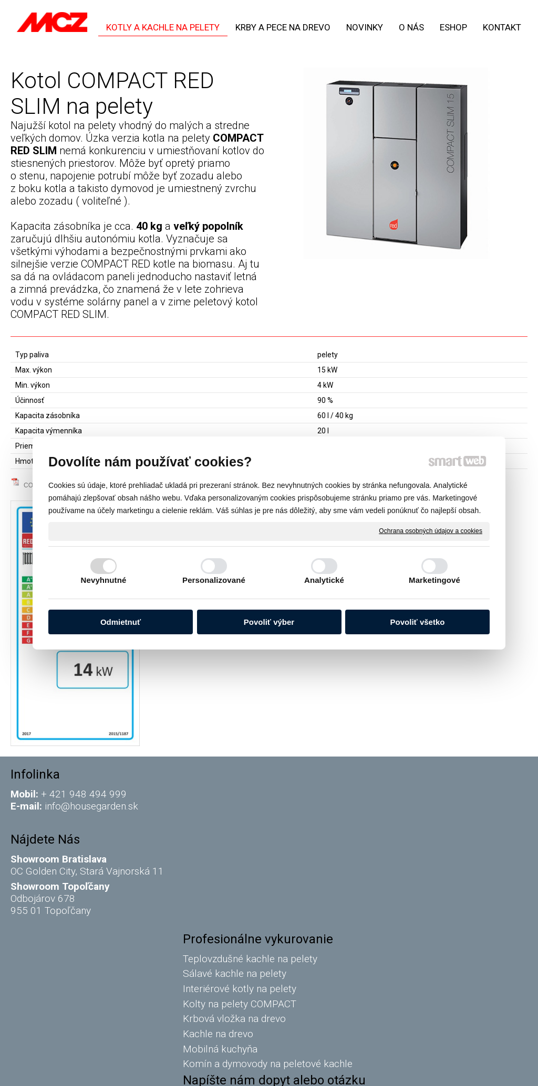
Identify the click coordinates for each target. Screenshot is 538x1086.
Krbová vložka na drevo (236, 854)
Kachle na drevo (220, 870)
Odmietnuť (120, 621)
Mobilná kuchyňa (222, 884)
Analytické (324, 580)
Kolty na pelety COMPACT (241, 839)
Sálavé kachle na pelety (236, 809)
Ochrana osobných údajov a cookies (430, 531)
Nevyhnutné (104, 580)
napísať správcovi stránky (261, 1070)
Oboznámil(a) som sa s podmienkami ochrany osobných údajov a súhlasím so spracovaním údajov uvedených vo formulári (445, 977)
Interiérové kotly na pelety (243, 824)
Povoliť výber (269, 621)
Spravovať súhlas (447, 1070)
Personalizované (213, 580)
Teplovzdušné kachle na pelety (252, 794)
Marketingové (434, 580)
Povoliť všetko (417, 621)
